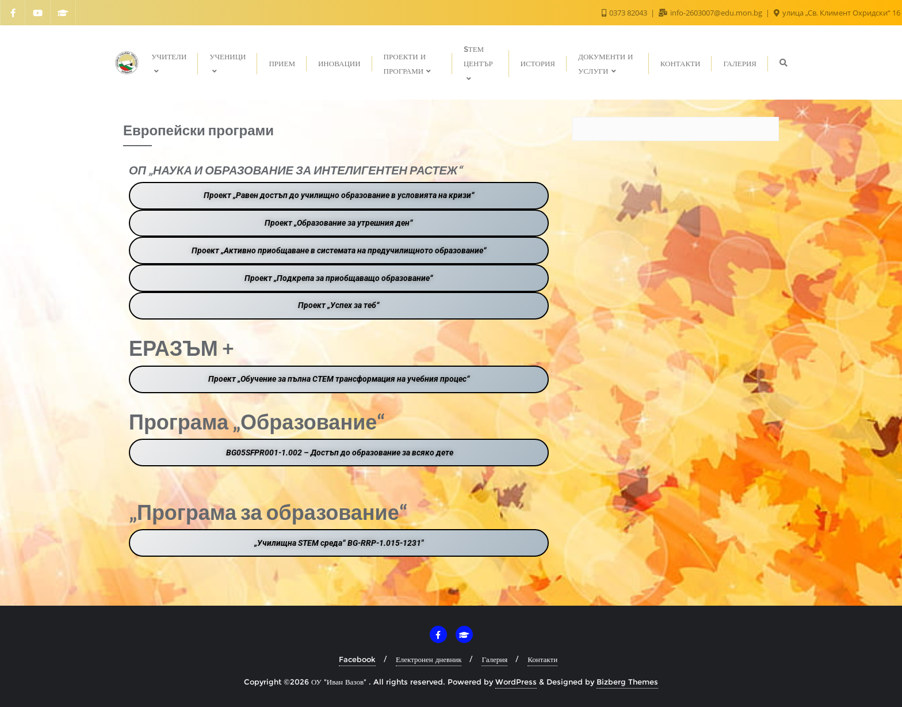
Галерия (494, 659)
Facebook (357, 659)
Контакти (542, 659)
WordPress (516, 681)
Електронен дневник (429, 659)
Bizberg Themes (627, 681)
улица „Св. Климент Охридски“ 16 (837, 12)
